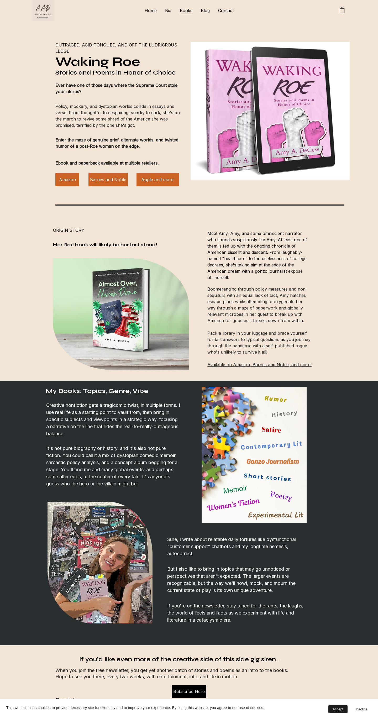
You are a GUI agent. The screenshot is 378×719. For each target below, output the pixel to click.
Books (186, 10)
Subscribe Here (189, 691)
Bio (168, 10)
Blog (205, 10)
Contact (226, 10)
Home (151, 10)
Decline (362, 709)
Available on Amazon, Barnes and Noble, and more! (259, 364)
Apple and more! (158, 179)
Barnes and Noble (108, 179)
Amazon (67, 179)
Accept (338, 709)
